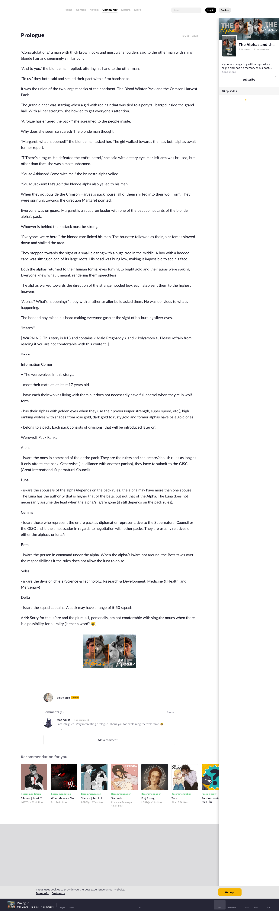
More (138, 9)
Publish (225, 10)
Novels (94, 9)
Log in (210, 10)
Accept (230, 892)
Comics (81, 9)
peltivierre (63, 697)
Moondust (63, 719)
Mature (125, 9)
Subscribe (249, 79)
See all (171, 712)
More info (42, 893)
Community (109, 9)
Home (68, 9)
